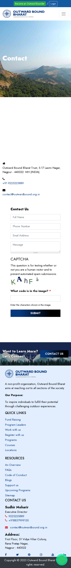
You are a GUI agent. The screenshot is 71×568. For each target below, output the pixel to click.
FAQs (8, 470)
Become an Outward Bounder (30, 3)
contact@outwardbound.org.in (21, 194)
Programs (11, 440)
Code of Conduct (16, 475)
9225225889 (14, 516)
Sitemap (10, 495)
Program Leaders (15, 425)
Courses (10, 445)
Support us (11, 485)
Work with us (13, 430)
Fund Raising (13, 420)
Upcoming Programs (17, 490)
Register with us (14, 435)
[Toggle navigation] (63, 13)
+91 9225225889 (13, 183)
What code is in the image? (31, 291)
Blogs (8, 480)
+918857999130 (17, 520)
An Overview (13, 465)
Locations (11, 450)
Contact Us (54, 354)
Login (53, 3)
